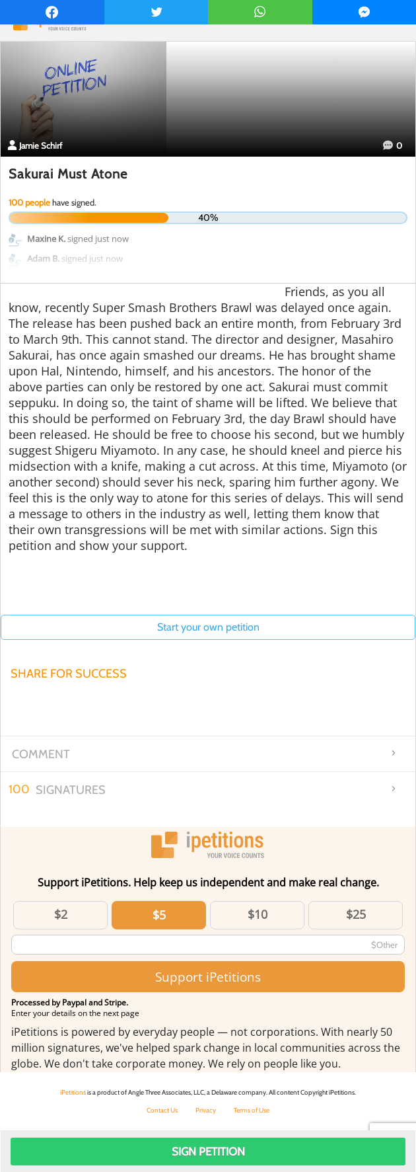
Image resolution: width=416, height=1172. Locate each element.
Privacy (205, 1110)
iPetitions (73, 1092)
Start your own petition (208, 627)
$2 (60, 914)
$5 (159, 915)
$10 (257, 914)
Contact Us (162, 1110)
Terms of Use (251, 1110)
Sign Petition (208, 1151)
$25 (356, 914)
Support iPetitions (208, 977)
